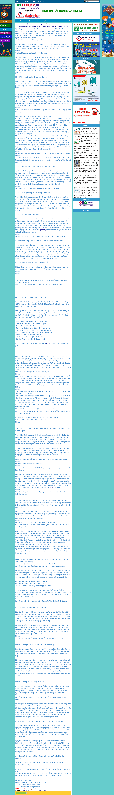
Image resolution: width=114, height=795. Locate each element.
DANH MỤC (19, 21)
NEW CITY (67, 21)
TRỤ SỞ (85, 21)
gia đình (49, 343)
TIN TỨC (78, 21)
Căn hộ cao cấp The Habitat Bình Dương (31, 24)
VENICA (54, 21)
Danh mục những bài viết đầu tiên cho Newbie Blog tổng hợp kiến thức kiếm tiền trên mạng (89, 189)
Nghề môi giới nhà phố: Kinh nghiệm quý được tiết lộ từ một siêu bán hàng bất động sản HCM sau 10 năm (85, 177)
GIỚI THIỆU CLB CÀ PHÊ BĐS (33, 21)
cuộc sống (42, 230)
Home (16, 24)
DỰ (45, 21)
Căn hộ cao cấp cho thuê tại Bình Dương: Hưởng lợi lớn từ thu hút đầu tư (43, 26)
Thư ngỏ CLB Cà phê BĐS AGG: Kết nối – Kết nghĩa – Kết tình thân (90, 140)
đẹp (33, 789)
